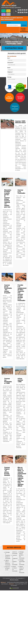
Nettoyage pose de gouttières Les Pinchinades (21, 555)
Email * (9, 67)
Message (9, 77)
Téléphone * (10, 72)
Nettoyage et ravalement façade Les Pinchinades (7, 555)
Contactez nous (14, 47)
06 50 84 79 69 (22, 12)
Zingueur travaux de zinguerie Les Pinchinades (21, 569)
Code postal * (10, 62)
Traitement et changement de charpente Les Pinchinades (14, 560)
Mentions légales (14, 579)
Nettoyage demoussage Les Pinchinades (21, 562)
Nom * (8, 58)
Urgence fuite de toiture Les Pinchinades (7, 562)
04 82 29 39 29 (22, 10)
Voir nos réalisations (6, 22)
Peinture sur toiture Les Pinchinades (14, 569)
